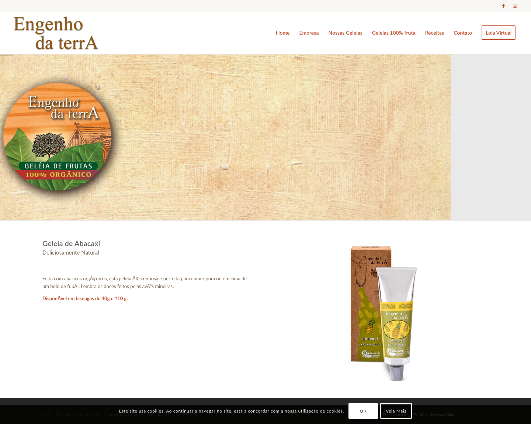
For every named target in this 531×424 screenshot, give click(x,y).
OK (363, 411)
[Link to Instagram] (514, 5)
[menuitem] (283, 32)
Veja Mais (396, 411)
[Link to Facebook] (503, 5)
